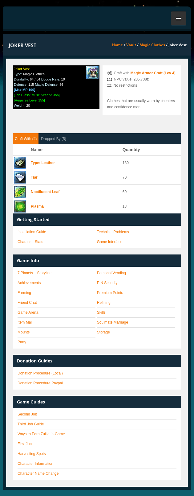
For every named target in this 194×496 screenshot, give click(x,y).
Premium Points (110, 293)
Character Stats (30, 242)
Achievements (29, 283)
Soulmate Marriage (112, 322)
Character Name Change (38, 473)
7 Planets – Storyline (34, 273)
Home (117, 45)
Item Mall (25, 322)
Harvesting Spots (32, 454)
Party (22, 342)
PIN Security (107, 283)
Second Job (27, 414)
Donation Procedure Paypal (40, 383)
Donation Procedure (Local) (40, 373)
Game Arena (28, 312)
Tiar (34, 177)
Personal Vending (111, 273)
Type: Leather (43, 163)
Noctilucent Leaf (45, 192)
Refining (104, 302)
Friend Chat (27, 302)
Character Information (35, 463)
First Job (25, 444)
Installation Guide (32, 232)
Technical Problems (113, 232)
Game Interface (110, 242)
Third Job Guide (31, 424)
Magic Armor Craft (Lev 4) (153, 73)
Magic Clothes (152, 45)
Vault (131, 45)
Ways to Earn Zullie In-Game (41, 434)
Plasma (37, 206)
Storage (103, 332)
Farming (24, 293)
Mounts (24, 332)
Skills (101, 312)
